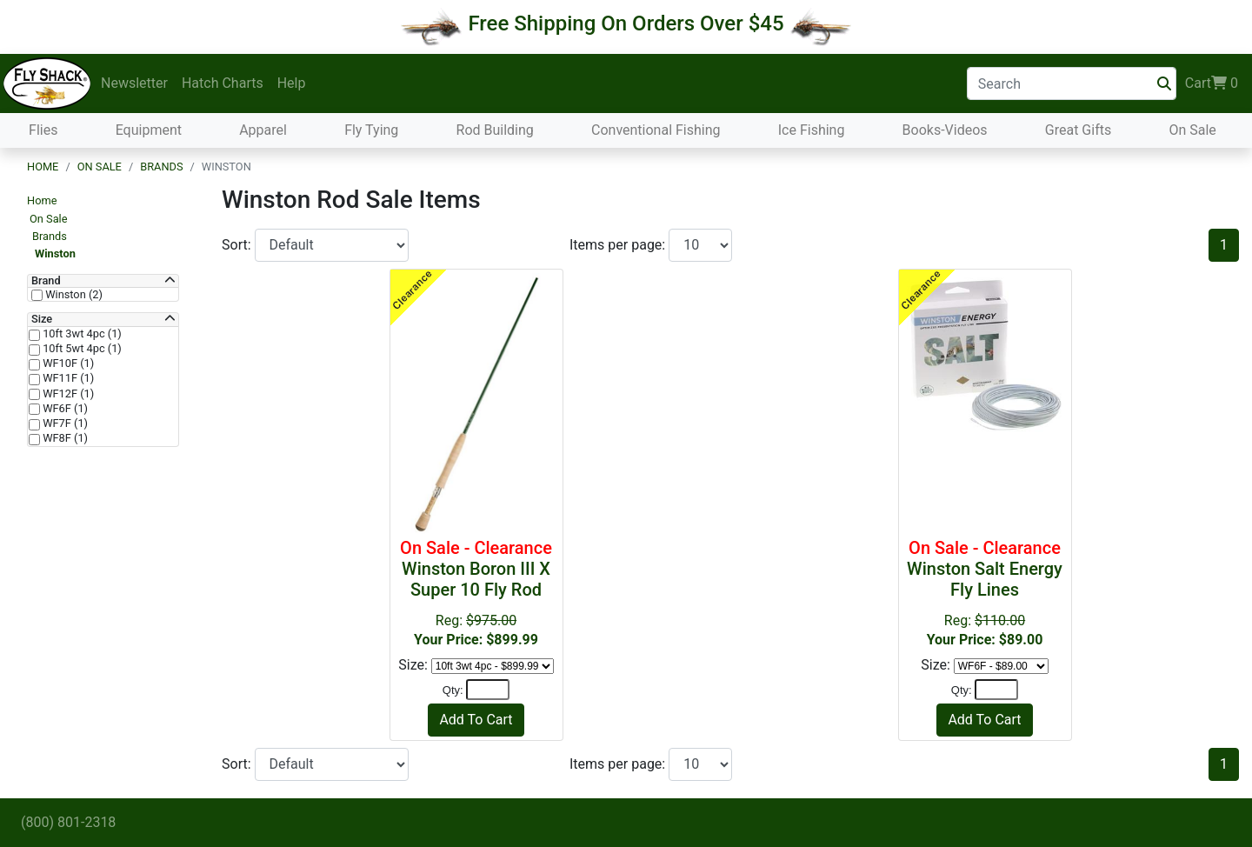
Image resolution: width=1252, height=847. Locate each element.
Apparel (263, 130)
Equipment (149, 130)
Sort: (238, 245)
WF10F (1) (67, 363)
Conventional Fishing (656, 130)
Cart (1211, 83)
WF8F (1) (64, 438)
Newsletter (134, 83)
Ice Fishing (811, 130)
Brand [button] (46, 281)
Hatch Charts (222, 83)
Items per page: (619, 245)
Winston (55, 253)
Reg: (476, 592)
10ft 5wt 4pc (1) (81, 349)
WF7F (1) (64, 423)
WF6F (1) (64, 409)
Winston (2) (73, 295)
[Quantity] (487, 689)
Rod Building (495, 130)
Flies (43, 130)
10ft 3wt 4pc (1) (81, 334)
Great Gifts (1078, 130)
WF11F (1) (67, 378)
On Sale (1192, 130)
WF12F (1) (67, 394)
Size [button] (41, 319)
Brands (161, 166)
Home (42, 166)
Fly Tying (371, 130)
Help (291, 83)
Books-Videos (945, 130)
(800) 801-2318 (68, 822)
